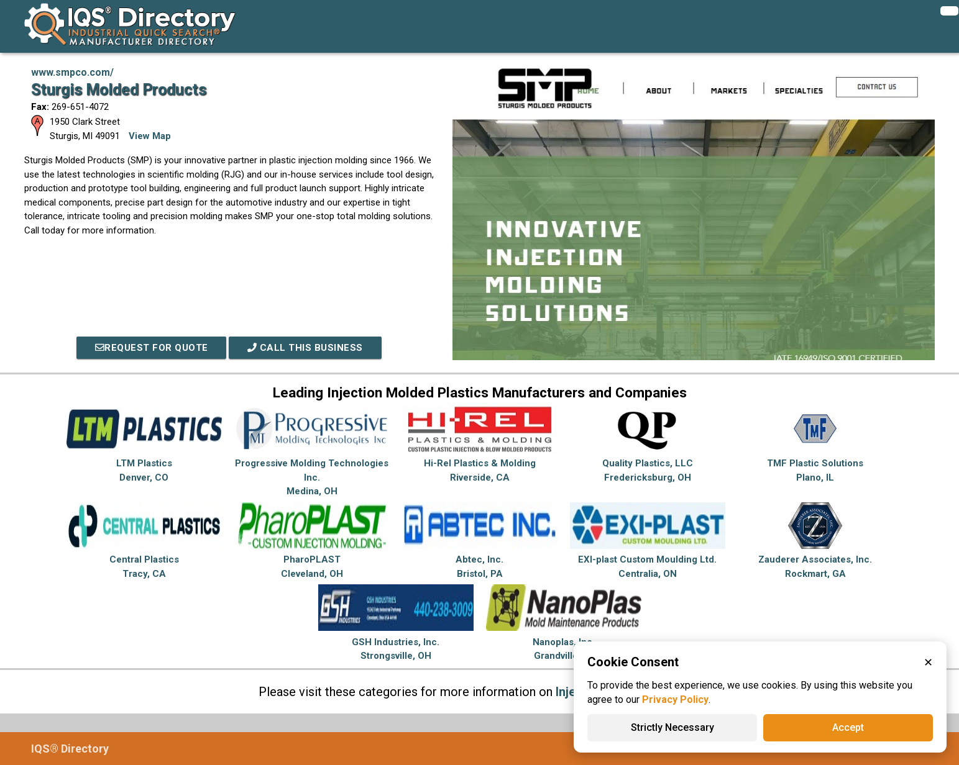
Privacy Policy (675, 699)
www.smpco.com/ (72, 72)
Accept (848, 727)
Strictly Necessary (672, 727)
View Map (150, 136)
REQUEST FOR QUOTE (151, 347)
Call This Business (305, 347)
